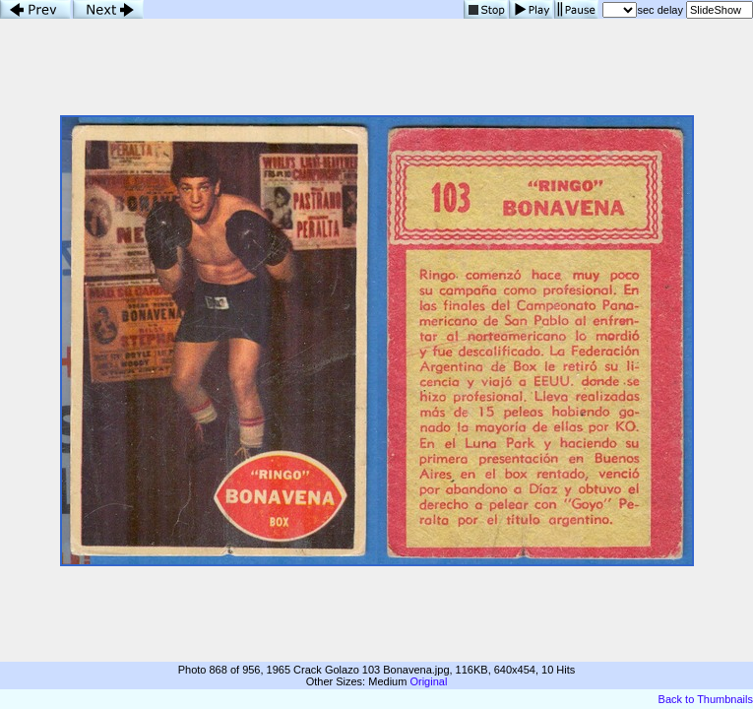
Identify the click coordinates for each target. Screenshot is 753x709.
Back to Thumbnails (706, 699)
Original (428, 681)
